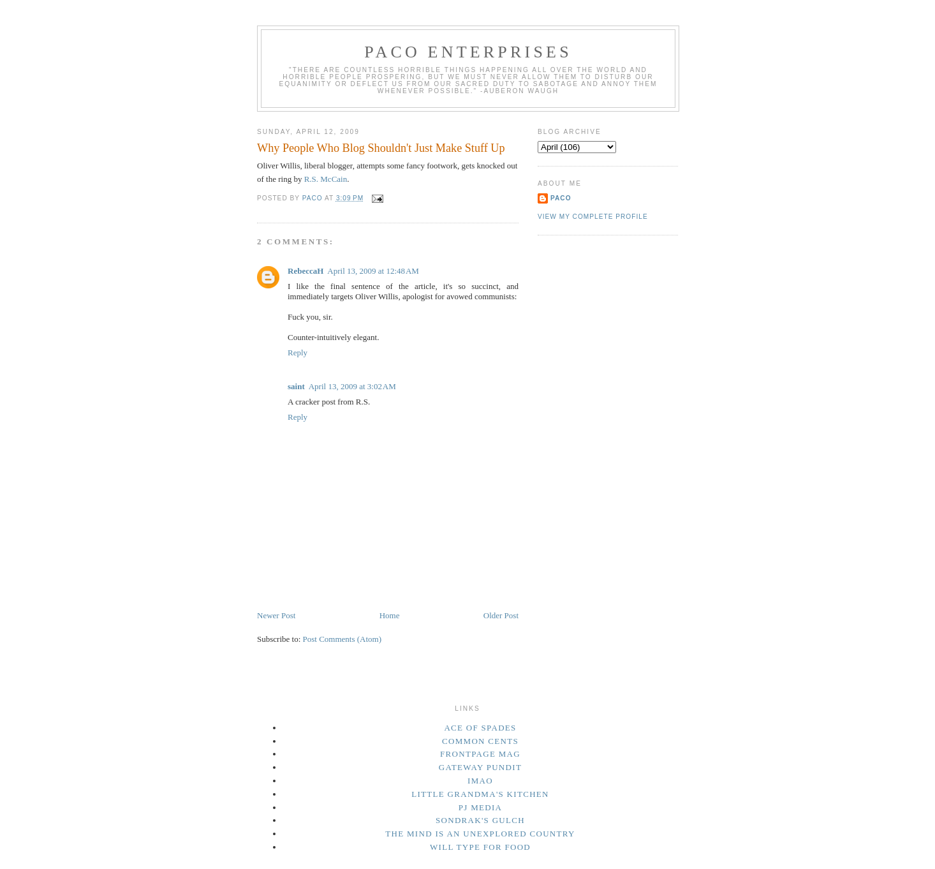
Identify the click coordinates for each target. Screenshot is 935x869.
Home (389, 615)
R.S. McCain (326, 179)
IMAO (480, 780)
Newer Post (276, 615)
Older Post (501, 615)
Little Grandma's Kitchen (480, 794)
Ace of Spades (480, 727)
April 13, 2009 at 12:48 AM (373, 271)
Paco (560, 198)
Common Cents (480, 741)
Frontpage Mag (480, 754)
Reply (297, 352)
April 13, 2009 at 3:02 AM (352, 386)
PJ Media (481, 807)
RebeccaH (305, 271)
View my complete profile (593, 216)
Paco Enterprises (468, 52)
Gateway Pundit (480, 767)
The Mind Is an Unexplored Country (480, 833)
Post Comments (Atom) (342, 639)
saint (296, 386)
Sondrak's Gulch (480, 820)
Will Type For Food (480, 847)
